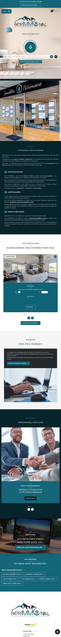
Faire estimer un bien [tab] (16, 212)
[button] (32, 318)
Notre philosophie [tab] (15, 172)
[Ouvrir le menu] (6, 11)
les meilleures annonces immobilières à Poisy (22, 202)
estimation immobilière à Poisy (38, 218)
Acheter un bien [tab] (14, 192)
